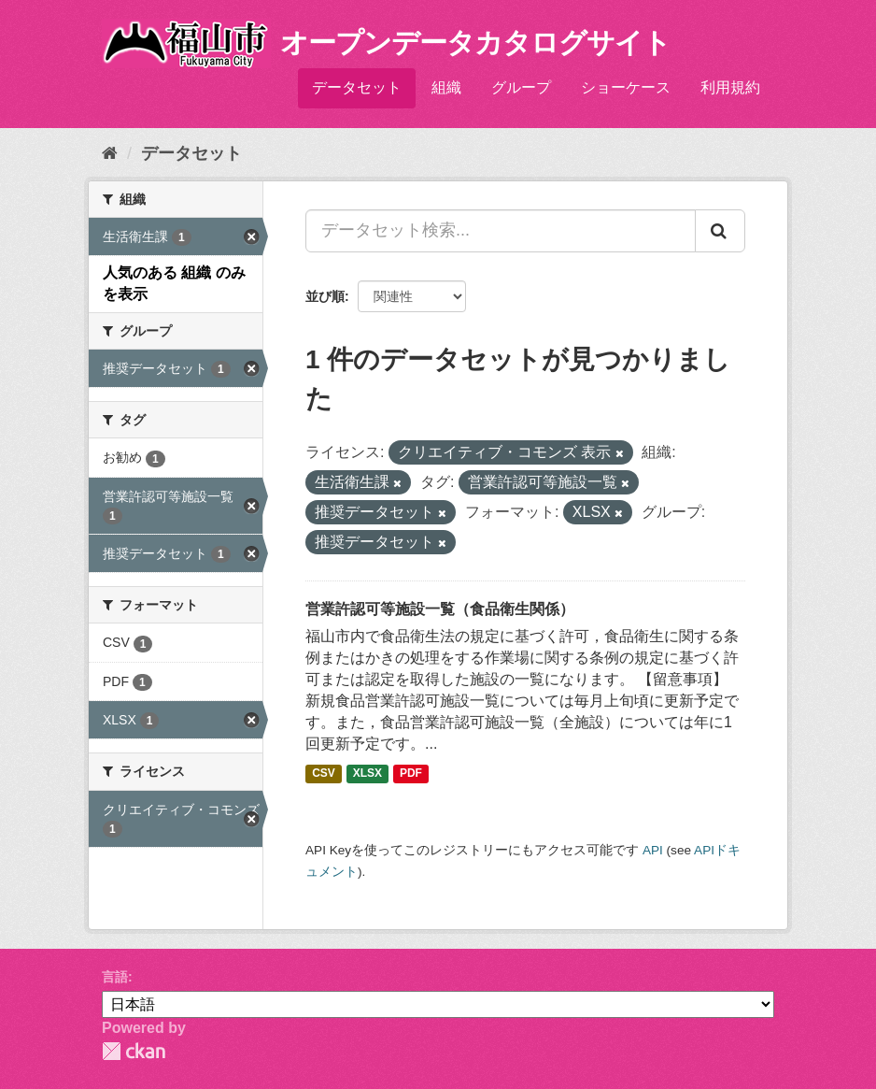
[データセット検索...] (500, 230)
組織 (446, 87)
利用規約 (730, 87)
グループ (521, 87)
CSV (323, 773)
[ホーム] (110, 153)
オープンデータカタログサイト (475, 42)
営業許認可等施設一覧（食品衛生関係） (439, 609)
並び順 (325, 296)
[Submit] (720, 230)
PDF (411, 773)
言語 (115, 976)
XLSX (367, 773)
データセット (357, 87)
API (653, 850)
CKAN (133, 1051)
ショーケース (626, 87)
